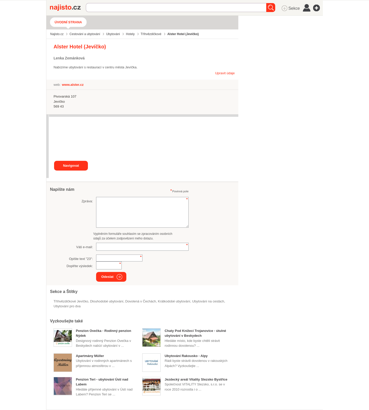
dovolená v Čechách (140, 301)
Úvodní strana (68, 22)
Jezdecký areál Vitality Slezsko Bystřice (196, 379)
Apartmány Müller (90, 356)
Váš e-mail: (84, 247)
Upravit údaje (225, 73)
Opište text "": (81, 259)
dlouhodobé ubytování (106, 301)
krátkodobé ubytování (174, 301)
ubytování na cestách (208, 301)
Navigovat (71, 165)
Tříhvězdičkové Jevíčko (71, 301)
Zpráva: (87, 201)
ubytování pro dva (67, 306)
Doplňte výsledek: (80, 266)
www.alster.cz (73, 85)
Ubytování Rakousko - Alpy (186, 356)
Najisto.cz (68, 8)
